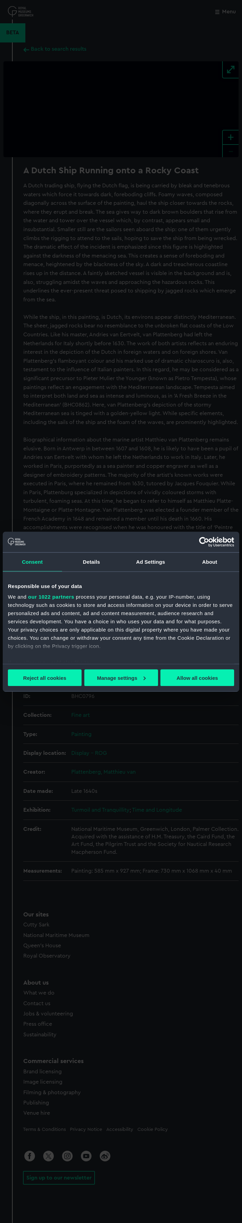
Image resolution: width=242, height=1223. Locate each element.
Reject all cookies (44, 678)
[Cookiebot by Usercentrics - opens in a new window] (204, 542)
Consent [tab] (32, 561)
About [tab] (209, 561)
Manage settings (121, 678)
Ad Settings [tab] (150, 561)
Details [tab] (91, 561)
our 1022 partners (51, 597)
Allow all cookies (197, 678)
